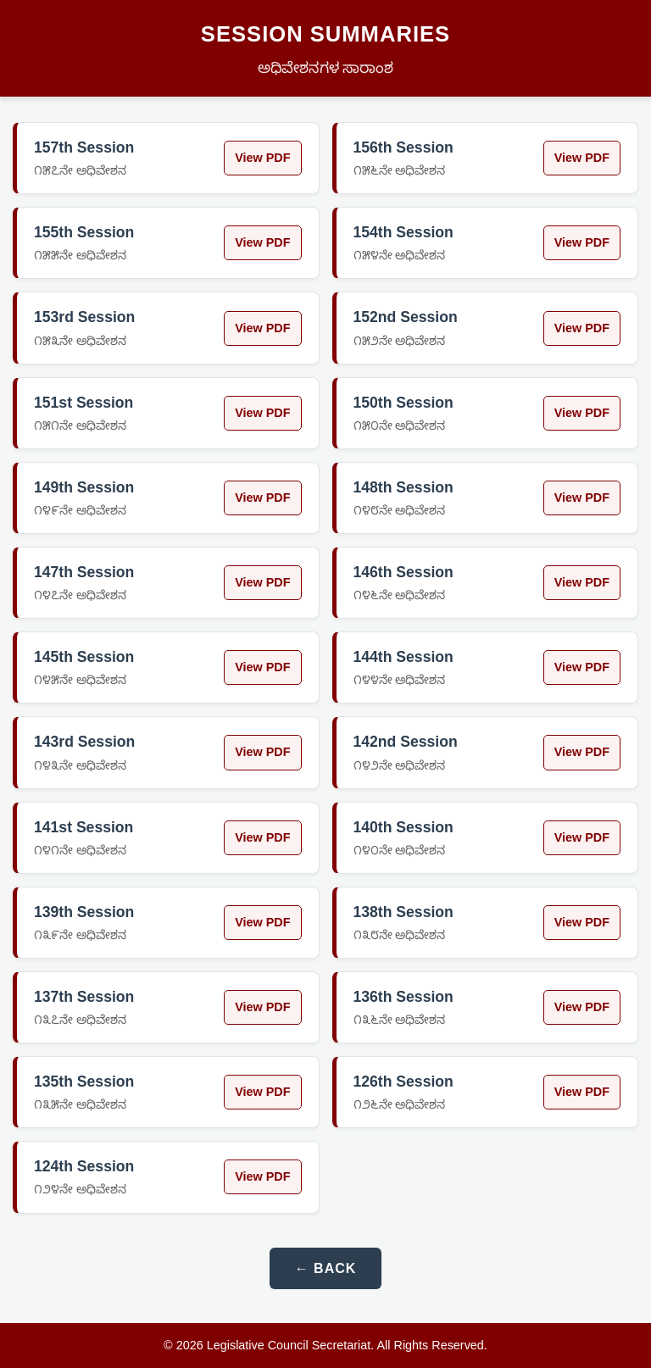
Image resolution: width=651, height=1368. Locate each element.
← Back (326, 1268)
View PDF (262, 157)
